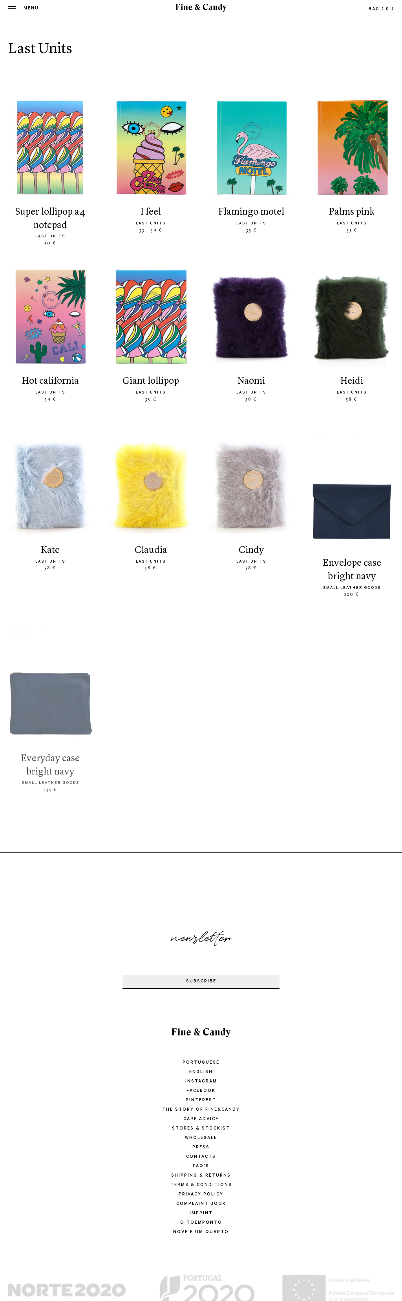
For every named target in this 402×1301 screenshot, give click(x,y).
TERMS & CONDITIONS (201, 1185)
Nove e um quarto (201, 1232)
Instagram (201, 1081)
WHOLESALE (201, 1138)
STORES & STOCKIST (201, 1128)
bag (381, 9)
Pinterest (201, 1100)
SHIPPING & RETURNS (201, 1175)
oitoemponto (201, 1223)
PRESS (201, 1147)
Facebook (201, 1091)
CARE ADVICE (201, 1119)
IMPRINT (201, 1213)
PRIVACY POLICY (201, 1194)
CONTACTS (201, 1157)
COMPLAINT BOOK (201, 1204)
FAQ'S (201, 1166)
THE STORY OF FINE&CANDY (201, 1110)
